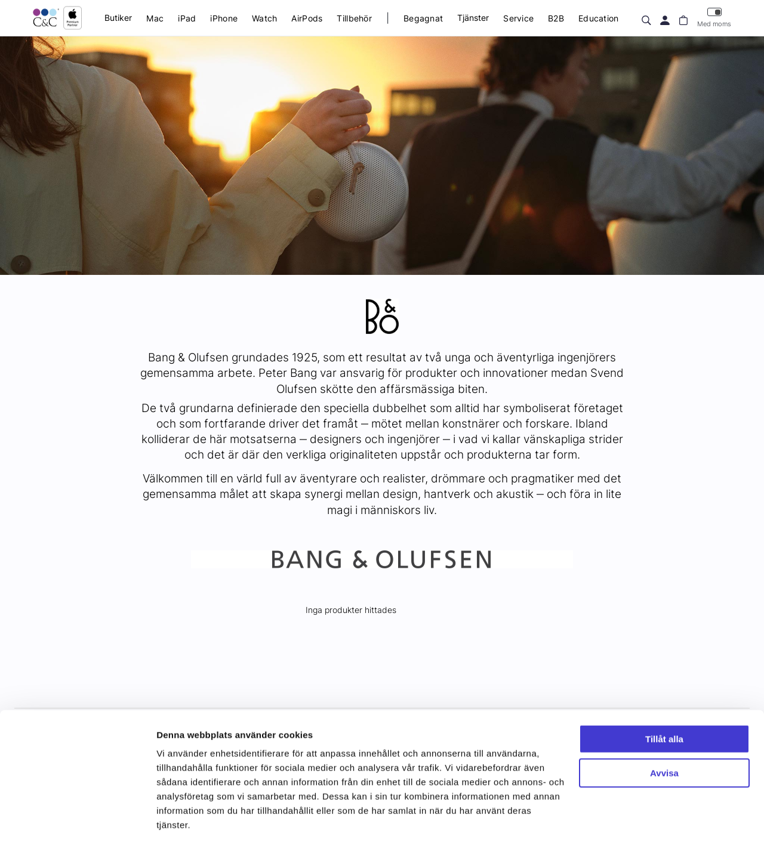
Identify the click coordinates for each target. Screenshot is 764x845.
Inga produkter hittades (351, 610)
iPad (187, 18)
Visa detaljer (183, 821)
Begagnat (423, 18)
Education (598, 18)
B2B (556, 18)
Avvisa (664, 736)
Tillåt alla (664, 703)
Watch (264, 18)
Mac (155, 18)
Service (518, 18)
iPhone (224, 18)
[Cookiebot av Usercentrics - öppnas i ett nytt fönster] (77, 822)
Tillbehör (354, 18)
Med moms (714, 17)
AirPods (306, 18)
